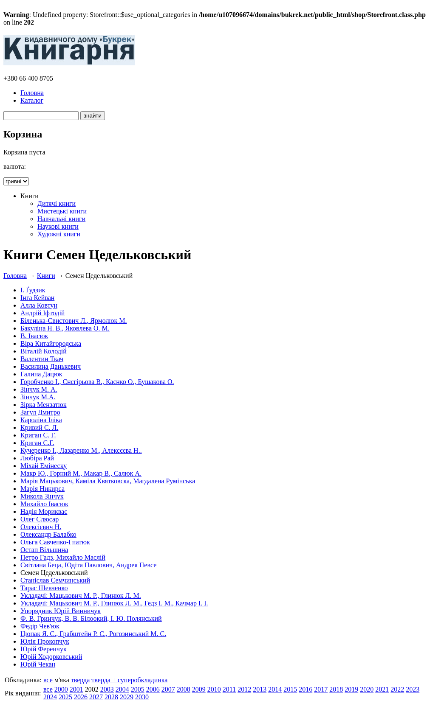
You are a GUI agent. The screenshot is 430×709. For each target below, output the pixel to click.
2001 (76, 689)
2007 (168, 689)
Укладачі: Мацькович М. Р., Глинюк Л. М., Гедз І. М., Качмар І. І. (114, 603)
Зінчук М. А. (38, 389)
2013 (259, 689)
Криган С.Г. (37, 442)
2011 (229, 689)
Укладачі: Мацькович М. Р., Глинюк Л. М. (80, 595)
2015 (290, 689)
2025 (65, 697)
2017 (321, 689)
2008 (183, 689)
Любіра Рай (37, 458)
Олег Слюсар (39, 519)
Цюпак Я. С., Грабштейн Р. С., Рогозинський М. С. (93, 633)
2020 (366, 689)
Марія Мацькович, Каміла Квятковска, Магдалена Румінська (107, 481)
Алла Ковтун (38, 305)
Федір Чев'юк (39, 626)
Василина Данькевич (50, 366)
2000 (61, 689)
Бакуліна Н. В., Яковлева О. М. (65, 328)
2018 (336, 689)
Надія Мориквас (43, 511)
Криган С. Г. (38, 435)
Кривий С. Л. (39, 427)
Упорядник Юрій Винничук (60, 610)
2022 (397, 689)
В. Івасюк (34, 335)
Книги (46, 275)
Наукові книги (58, 226)
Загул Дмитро (40, 412)
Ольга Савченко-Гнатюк (55, 542)
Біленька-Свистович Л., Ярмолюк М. (73, 320)
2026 (81, 697)
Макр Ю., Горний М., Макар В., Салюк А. (80, 473)
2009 (199, 689)
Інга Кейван (37, 297)
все (48, 680)
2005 (137, 689)
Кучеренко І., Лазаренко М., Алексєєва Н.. (81, 450)
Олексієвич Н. (40, 526)
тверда (80, 680)
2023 (412, 689)
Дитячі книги (56, 203)
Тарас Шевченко (44, 587)
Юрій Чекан (37, 664)
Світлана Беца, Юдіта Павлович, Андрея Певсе (88, 565)
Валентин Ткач (41, 358)
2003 (107, 689)
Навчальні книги (61, 218)
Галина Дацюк (41, 374)
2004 (122, 689)
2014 (275, 689)
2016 (305, 689)
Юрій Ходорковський (51, 656)
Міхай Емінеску (43, 465)
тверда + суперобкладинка (129, 680)
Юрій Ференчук (43, 649)
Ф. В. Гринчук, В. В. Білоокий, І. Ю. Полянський (91, 618)
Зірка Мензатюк (43, 404)
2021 (382, 689)
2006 (153, 689)
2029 (126, 697)
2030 (142, 697)
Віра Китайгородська (50, 343)
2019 (351, 689)
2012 (244, 689)
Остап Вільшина (44, 549)
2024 (50, 697)
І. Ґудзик (32, 290)
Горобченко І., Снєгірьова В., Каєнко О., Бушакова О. (97, 381)
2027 (96, 697)
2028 (111, 697)
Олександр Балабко (48, 534)
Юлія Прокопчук (44, 641)
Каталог (31, 100)
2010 (214, 689)
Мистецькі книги (62, 211)
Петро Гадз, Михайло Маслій (62, 557)
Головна (32, 92)
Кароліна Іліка (41, 419)
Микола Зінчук (41, 496)
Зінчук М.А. (38, 397)
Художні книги (58, 234)
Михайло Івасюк (44, 503)
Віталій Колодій (43, 351)
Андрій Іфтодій (42, 313)
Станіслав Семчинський (55, 580)
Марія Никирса (42, 488)
